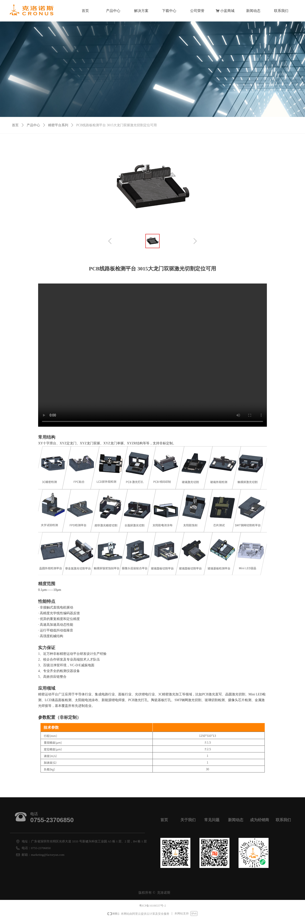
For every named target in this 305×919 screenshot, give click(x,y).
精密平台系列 (58, 125)
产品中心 (33, 125)
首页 (15, 125)
